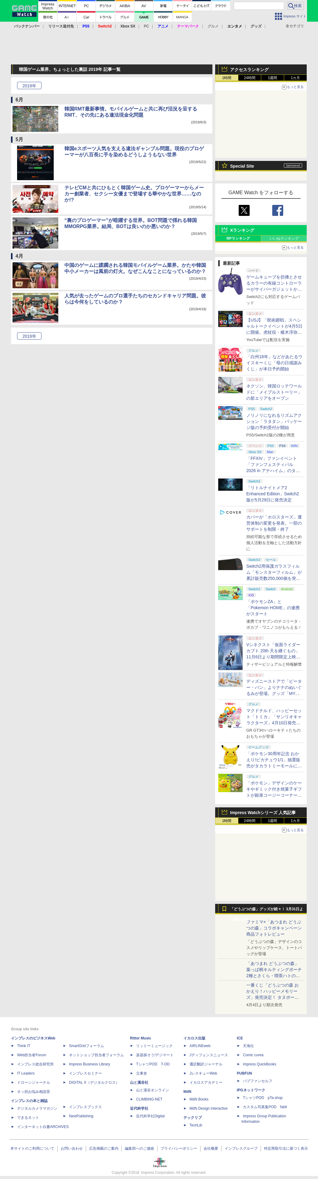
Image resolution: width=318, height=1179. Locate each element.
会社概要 (211, 1148)
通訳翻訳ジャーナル (206, 1064)
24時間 (249, 78)
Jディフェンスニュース (209, 1055)
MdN (187, 1092)
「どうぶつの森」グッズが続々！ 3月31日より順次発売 (266, 910)
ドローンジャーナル (33, 1082)
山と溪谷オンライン (152, 1090)
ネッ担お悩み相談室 (33, 1092)
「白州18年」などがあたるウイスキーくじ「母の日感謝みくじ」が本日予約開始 (274, 362)
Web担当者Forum (31, 1055)
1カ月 (295, 78)
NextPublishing (81, 1116)
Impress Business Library (89, 1064)
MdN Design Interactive (209, 1108)
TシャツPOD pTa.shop (263, 1098)
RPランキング (238, 238)
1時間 (227, 78)
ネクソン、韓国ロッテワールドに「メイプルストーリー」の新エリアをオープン (274, 392)
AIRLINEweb (200, 1046)
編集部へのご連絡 (139, 1148)
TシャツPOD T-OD (153, 1064)
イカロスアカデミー (206, 1082)
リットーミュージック (154, 1046)
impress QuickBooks (259, 1064)
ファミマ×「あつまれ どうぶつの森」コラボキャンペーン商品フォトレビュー (274, 928)
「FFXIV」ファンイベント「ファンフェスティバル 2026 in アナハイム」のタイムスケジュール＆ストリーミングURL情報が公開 (274, 470)
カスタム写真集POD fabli (265, 1107)
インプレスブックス (85, 1107)
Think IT (23, 1046)
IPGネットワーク (251, 1090)
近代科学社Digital (150, 1116)
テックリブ (192, 1117)
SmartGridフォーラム (86, 1046)
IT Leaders (25, 1073)
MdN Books (199, 1099)
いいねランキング (284, 238)
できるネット (28, 1117)
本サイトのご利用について (32, 1148)
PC (146, 26)
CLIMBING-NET (149, 1099)
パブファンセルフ (257, 1081)
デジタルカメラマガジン (37, 1108)
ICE (240, 1038)
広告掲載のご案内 (103, 1148)
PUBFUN (244, 1073)
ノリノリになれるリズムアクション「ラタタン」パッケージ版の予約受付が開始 (274, 421)
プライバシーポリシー (179, 1148)
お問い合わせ (72, 1148)
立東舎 (141, 1073)
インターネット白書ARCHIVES (43, 1127)
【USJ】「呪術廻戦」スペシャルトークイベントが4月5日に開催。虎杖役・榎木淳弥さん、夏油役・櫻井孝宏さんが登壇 (274, 332)
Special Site (242, 166)
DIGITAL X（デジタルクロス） (94, 1082)
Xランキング (242, 230)
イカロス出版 (194, 1038)
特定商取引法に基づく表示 (286, 1148)
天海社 (248, 1046)
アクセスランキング (249, 69)
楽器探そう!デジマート (155, 1055)
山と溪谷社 (139, 1082)
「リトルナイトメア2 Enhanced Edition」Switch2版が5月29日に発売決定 (272, 493)
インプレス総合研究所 (35, 1064)
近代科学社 (139, 1108)
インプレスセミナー (85, 1073)
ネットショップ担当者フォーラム (96, 1055)
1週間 (272, 78)
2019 (29, 85)
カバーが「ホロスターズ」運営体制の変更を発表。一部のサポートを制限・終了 (274, 523)
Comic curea (253, 1055)
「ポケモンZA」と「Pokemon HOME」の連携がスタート (273, 607)
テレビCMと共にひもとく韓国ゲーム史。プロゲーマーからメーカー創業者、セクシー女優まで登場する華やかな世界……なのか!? (134, 193)
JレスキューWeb (203, 1073)
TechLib (196, 1125)
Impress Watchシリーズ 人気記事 (263, 812)
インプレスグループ (241, 1148)
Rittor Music (140, 1038)
